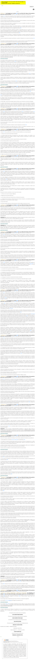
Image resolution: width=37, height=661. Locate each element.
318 (31, 313)
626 (16, 13)
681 (15, 478)
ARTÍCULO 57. (3, 168)
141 (31, 264)
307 (19, 32)
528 (15, 206)
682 (20, 581)
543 (15, 377)
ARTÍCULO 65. (3, 404)
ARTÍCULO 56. (3, 155)
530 (15, 260)
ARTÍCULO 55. (3, 129)
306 (20, 27)
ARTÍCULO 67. (3, 477)
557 (15, 436)
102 (19, 591)
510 (15, 14)
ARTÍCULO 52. (3, 43)
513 (1, 94)
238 (29, 73)
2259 (5, 297)
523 (15, 109)
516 (15, 44)
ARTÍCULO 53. (3, 86)
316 (6, 600)
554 (15, 405)
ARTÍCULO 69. (3, 590)
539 (15, 301)
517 (15, 87)
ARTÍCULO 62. (3, 300)
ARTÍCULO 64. (3, 376)
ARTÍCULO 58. (3, 205)
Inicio (2, 5)
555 (30, 330)
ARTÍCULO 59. (3, 231)
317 (7, 600)
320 (12, 308)
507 (22, 111)
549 (8, 603)
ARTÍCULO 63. (3, 335)
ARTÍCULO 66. (3, 435)
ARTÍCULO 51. (2, 13)
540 (20, 312)
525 (15, 130)
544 (6, 603)
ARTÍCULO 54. (3, 108)
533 (26, 124)
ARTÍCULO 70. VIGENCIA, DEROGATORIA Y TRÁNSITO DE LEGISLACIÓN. (13, 592)
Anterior (18, 11)
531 (4, 292)
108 (30, 91)
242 (15, 61)
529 (6, 179)
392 (34, 38)
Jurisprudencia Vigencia (4, 58)
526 (15, 156)
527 (15, 169)
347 (11, 600)
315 (10, 308)
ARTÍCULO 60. (3, 259)
